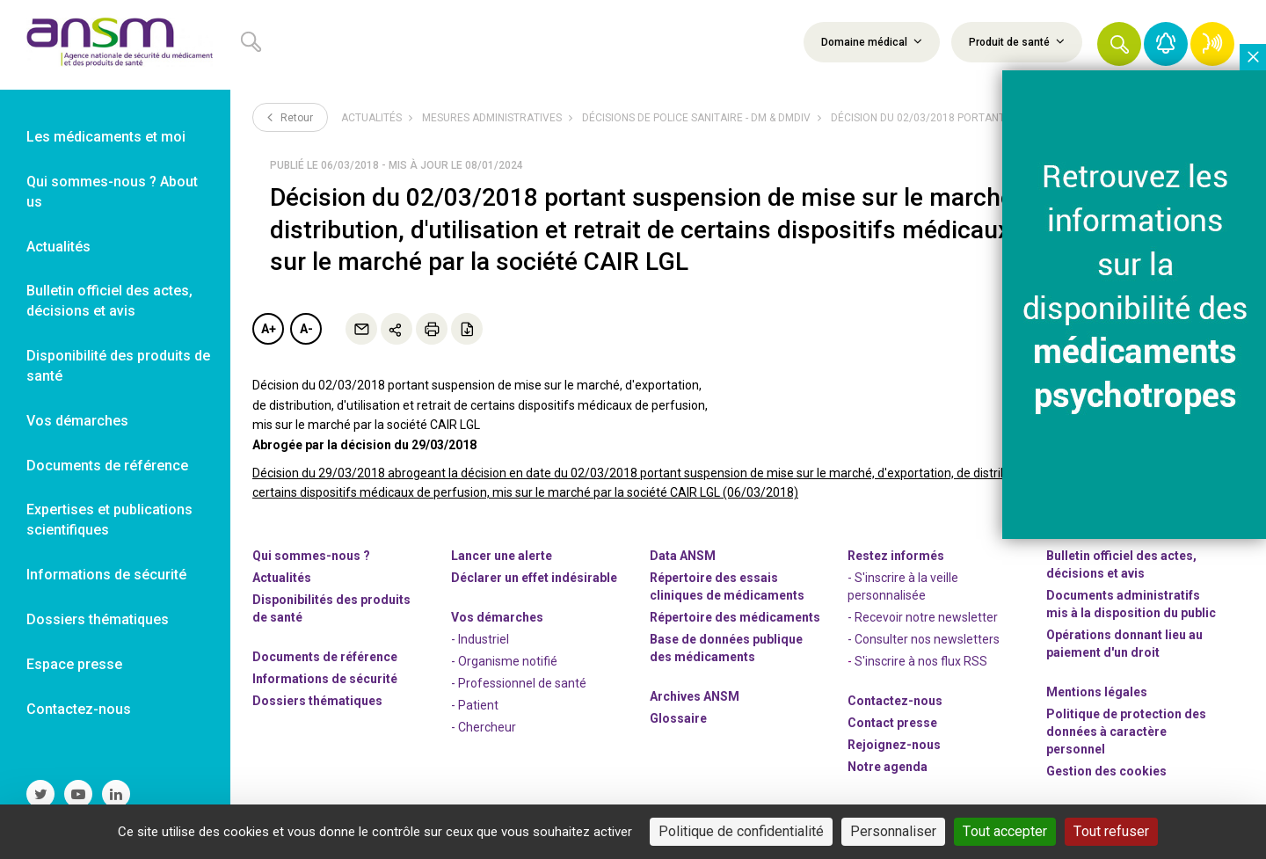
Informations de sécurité (324, 679)
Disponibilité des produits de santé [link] (118, 365)
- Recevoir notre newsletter (923, 617)
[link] (115, 45)
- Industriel (480, 639)
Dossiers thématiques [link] (97, 619)
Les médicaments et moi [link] (106, 136)
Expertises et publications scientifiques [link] (109, 519)
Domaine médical (871, 41)
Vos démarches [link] (77, 420)
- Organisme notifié (504, 661)
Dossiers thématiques (317, 701)
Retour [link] (290, 117)
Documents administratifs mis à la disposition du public (1131, 604)
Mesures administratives (492, 118)
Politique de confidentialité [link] (741, 831)
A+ (268, 329)
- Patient (474, 705)
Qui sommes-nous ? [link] (311, 556)
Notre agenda (888, 767)
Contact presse (892, 723)
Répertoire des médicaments (735, 617)
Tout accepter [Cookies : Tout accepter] (1005, 831)
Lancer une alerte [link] (501, 556)
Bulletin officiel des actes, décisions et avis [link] (109, 300)
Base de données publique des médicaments (726, 648)
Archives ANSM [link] (694, 696)
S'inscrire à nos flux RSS (921, 661)
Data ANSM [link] (683, 556)
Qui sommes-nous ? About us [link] (112, 191)
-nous (894, 745)
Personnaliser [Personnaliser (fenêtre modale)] (893, 831)
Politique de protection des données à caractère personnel (1126, 731)
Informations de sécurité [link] (106, 574)
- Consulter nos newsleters (924, 639)
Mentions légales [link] (1096, 692)
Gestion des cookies (1106, 771)
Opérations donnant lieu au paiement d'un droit (1124, 643)
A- (306, 329)
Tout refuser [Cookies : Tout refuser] (1111, 831)
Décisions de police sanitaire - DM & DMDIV (696, 118)
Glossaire (678, 718)
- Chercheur (483, 727)
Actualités (371, 118)
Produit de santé (1017, 41)
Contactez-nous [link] (78, 709)
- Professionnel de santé (518, 683)
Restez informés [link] (896, 556)
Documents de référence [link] (107, 465)
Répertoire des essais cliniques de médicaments (727, 586)
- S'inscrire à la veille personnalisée (903, 586)
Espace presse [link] (74, 664)
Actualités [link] (58, 246)
